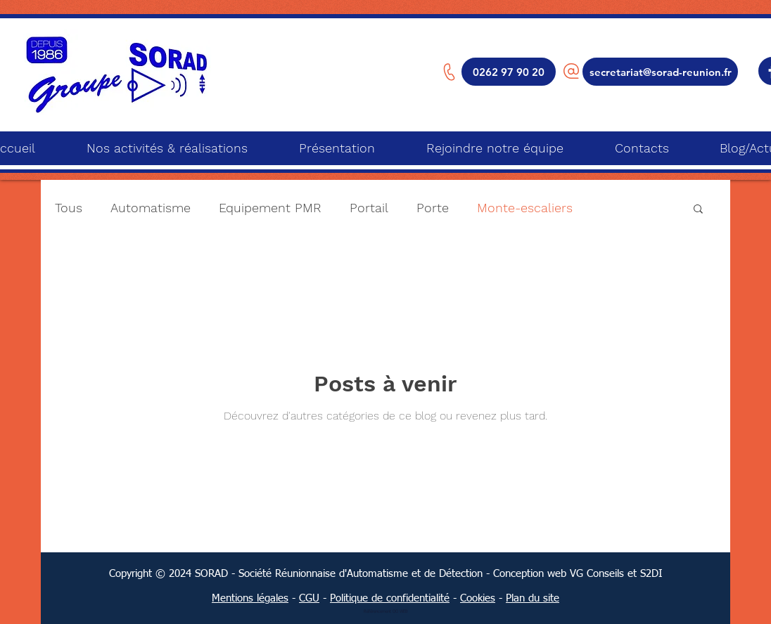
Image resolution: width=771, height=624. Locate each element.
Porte (432, 207)
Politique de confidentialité (390, 598)
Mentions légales (250, 598)
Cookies (477, 598)
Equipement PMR (270, 207)
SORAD (211, 573)
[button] (698, 209)
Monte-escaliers (525, 207)
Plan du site (532, 598)
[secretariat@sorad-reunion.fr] (660, 72)
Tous (68, 207)
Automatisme (150, 207)
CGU (309, 598)
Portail (369, 207)
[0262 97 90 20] (508, 72)
